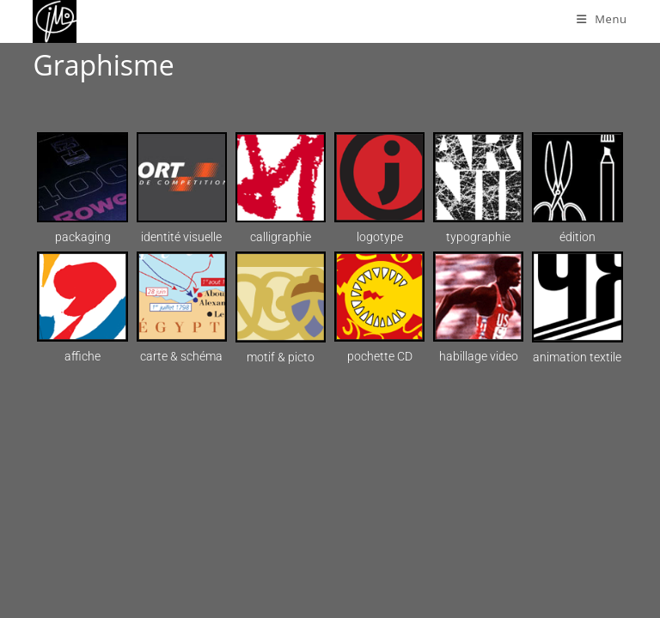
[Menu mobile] (602, 19)
